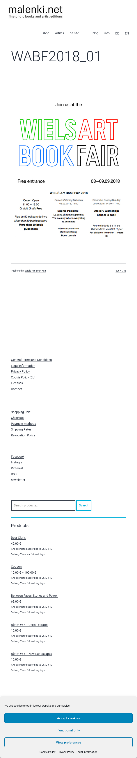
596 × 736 (121, 270)
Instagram (18, 462)
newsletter (18, 480)
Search (84, 505)
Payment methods (23, 423)
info (107, 33)
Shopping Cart (20, 412)
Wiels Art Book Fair (35, 270)
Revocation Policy (23, 435)
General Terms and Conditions (31, 360)
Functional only (68, 730)
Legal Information (87, 752)
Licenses (17, 383)
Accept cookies (68, 718)
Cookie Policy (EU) (23, 377)
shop (46, 33)
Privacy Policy (66, 752)
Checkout (17, 418)
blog (95, 33)
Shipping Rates (21, 429)
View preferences (68, 742)
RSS (13, 474)
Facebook (17, 456)
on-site (74, 33)
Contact (16, 389)
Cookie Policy (47, 752)
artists (59, 33)
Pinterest (17, 468)
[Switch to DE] (117, 33)
